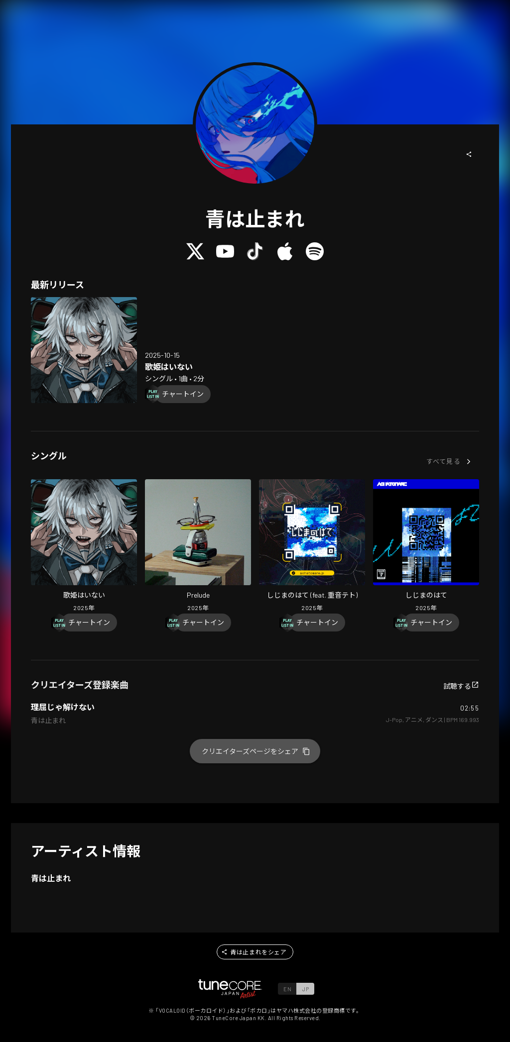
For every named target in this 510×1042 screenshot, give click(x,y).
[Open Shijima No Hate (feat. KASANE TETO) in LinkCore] (312, 546)
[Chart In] (183, 394)
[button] (469, 154)
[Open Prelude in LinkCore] (198, 546)
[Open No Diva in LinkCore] (84, 350)
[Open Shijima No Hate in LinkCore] (426, 546)
